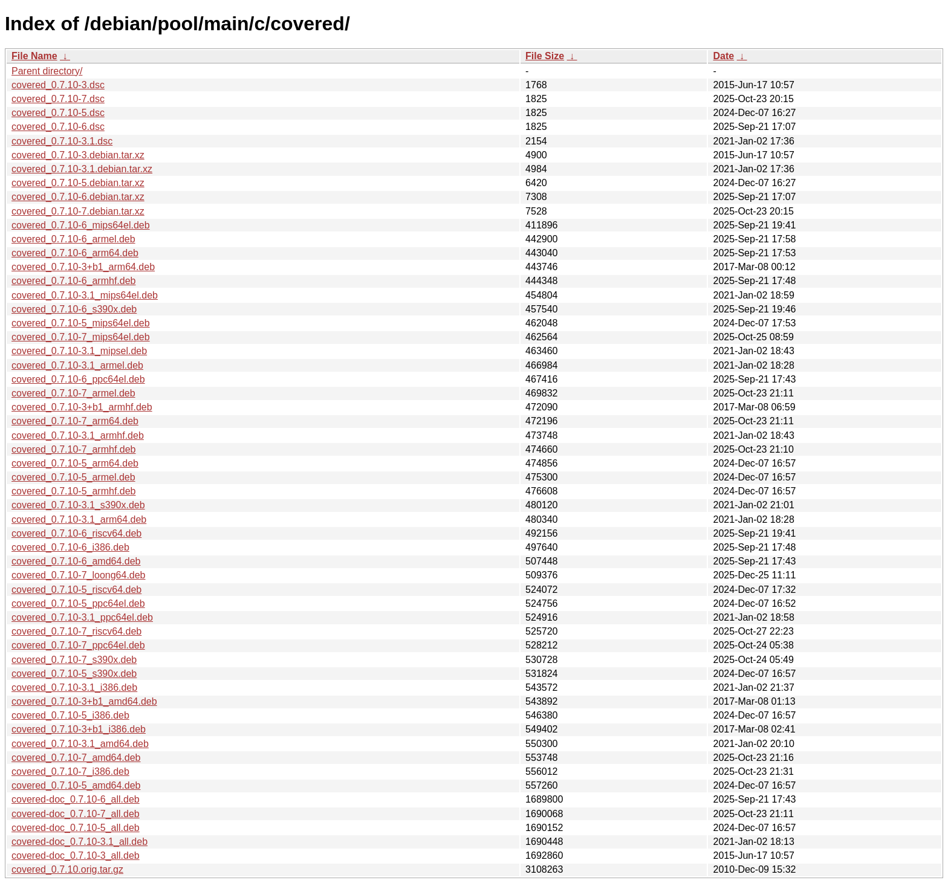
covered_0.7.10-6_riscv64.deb (76, 533)
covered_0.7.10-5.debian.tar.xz (77, 183)
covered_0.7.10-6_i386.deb (70, 547)
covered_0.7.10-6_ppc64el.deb (78, 379)
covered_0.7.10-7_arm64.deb (74, 421)
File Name (34, 56)
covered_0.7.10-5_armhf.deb (73, 491)
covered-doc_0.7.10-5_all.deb (75, 828)
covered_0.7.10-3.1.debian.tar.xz (81, 169)
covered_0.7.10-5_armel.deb (73, 477)
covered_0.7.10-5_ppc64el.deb (78, 603)
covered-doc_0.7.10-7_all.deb (75, 814)
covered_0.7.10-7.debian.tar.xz (77, 211)
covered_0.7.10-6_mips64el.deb (80, 225)
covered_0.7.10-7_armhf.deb (73, 449)
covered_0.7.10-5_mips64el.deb (80, 323)
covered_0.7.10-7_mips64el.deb (80, 337)
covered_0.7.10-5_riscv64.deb (76, 589)
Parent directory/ (46, 71)
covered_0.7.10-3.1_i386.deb (74, 687)
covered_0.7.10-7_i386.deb (70, 771)
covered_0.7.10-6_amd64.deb (76, 561)
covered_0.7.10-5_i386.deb (70, 715)
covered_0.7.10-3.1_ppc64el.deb (82, 617)
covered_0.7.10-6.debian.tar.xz (77, 197)
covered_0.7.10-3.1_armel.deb (77, 365)
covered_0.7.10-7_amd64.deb (76, 757)
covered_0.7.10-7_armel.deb (73, 393)
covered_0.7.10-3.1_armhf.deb (77, 435)
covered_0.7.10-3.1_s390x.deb (78, 505)
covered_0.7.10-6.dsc (58, 126)
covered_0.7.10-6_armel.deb (73, 239)
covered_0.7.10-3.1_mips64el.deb (84, 295)
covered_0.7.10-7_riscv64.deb (76, 631)
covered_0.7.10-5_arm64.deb (74, 463)
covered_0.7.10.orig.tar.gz (67, 869)
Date (723, 56)
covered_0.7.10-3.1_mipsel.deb (79, 351)
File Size (544, 56)
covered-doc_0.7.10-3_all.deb (75, 855)
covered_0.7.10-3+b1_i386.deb (78, 729)
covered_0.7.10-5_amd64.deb (76, 785)
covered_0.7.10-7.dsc (58, 99)
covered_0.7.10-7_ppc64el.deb (78, 645)
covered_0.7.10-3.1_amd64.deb (80, 744)
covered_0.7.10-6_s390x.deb (74, 309)
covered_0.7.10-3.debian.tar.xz (77, 155)
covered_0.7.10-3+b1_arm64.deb (83, 267)
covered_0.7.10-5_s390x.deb (74, 673)
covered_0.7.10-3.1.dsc (61, 141)
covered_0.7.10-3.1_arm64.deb (78, 519)
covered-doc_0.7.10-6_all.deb (75, 799)
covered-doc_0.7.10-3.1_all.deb (79, 841)
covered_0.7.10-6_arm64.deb (74, 253)
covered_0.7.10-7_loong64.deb (78, 575)
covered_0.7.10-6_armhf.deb (73, 281)
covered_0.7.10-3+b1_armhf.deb (81, 407)
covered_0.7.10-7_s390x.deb (74, 660)
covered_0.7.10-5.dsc (58, 113)
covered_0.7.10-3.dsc (58, 85)
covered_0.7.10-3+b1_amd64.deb (84, 701)
